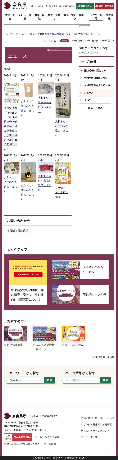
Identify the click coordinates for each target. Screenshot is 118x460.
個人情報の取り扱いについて (98, 418)
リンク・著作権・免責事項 (97, 424)
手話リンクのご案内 (48, 437)
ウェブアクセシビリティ (96, 431)
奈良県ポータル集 (104, 357)
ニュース (89, 92)
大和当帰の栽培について (97, 78)
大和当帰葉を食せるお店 (97, 85)
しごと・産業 (28, 34)
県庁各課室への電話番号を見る (23, 444)
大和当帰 (83, 34)
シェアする (49, 40)
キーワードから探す (24, 373)
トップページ (11, 34)
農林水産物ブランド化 (64, 34)
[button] (37, 6)
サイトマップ (90, 437)
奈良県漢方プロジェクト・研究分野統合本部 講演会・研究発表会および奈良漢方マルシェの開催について (11, 126)
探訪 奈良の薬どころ (95, 70)
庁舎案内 (51, 444)
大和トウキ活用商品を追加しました (28, 106)
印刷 (65, 41)
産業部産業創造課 (19, 230)
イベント (89, 100)
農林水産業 (43, 34)
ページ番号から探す (80, 373)
